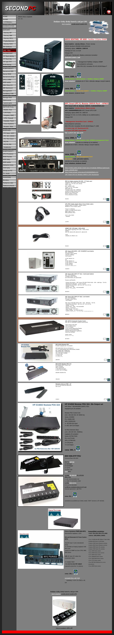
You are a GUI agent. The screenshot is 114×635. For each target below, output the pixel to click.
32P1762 (72, 462)
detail (66, 471)
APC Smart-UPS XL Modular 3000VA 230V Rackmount (82, 174)
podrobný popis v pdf (72, 57)
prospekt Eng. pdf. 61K (72, 578)
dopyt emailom (66, 24)
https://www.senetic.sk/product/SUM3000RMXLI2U (81, 172)
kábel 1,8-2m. (72, 483)
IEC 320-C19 (73, 475)
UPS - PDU (20, 18)
